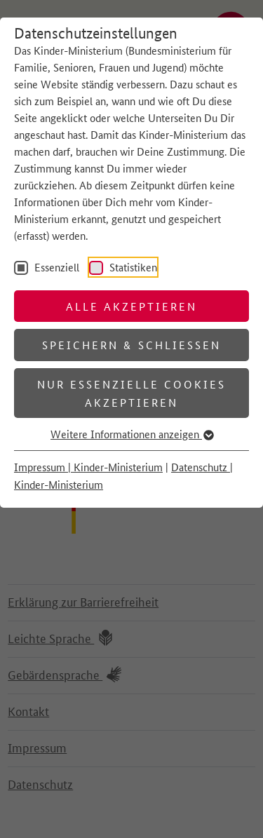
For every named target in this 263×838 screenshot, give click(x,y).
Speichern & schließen (131, 344)
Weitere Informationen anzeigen (131, 433)
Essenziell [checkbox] (55, 266)
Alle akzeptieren (132, 306)
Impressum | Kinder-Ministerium (88, 466)
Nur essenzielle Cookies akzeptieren (132, 393)
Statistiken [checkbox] (132, 266)
